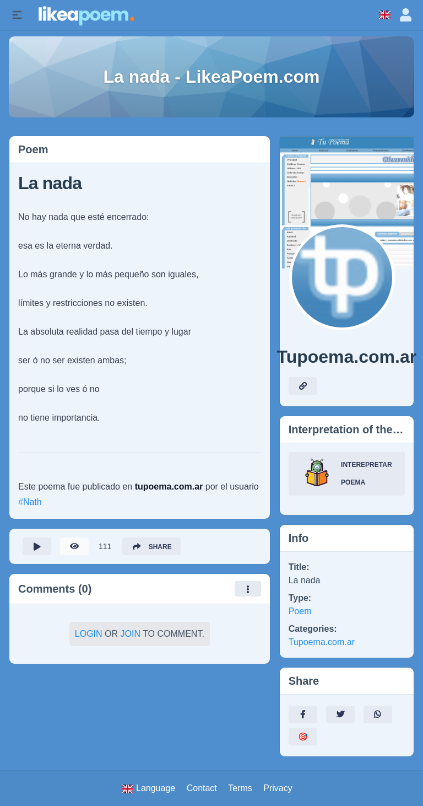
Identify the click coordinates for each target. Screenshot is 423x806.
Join (130, 633)
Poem (300, 611)
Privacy (277, 788)
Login (88, 633)
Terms (240, 788)
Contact (202, 788)
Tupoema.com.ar (322, 642)
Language (148, 788)
